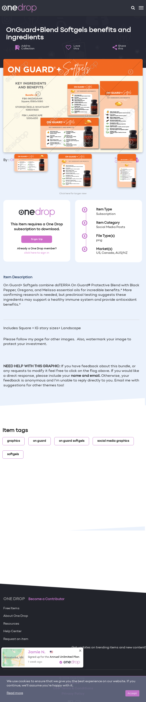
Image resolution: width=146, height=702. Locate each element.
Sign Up (37, 239)
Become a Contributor (46, 599)
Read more (15, 693)
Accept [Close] (132, 693)
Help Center (12, 631)
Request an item (15, 639)
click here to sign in (36, 253)
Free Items (11, 608)
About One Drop (15, 616)
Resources (11, 623)
